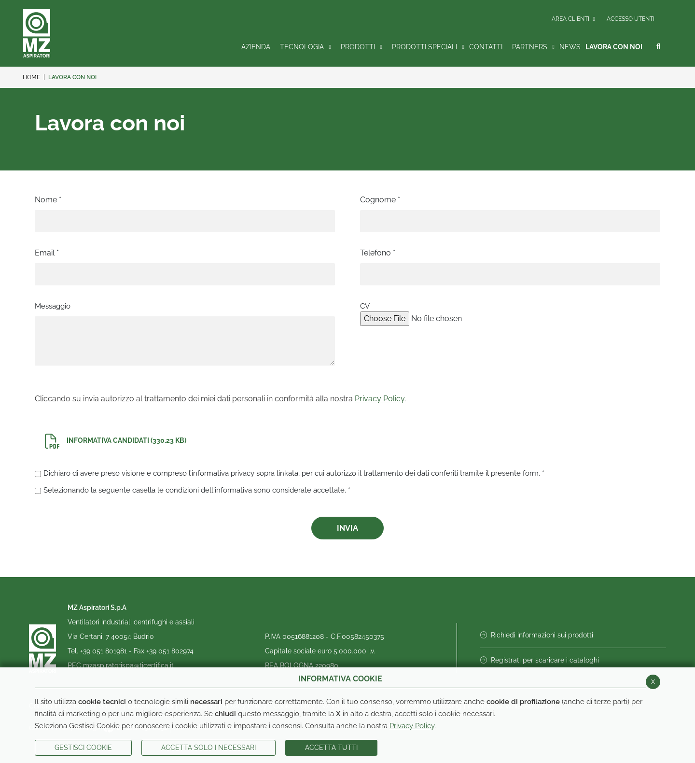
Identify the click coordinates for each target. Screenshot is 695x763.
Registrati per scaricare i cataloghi (539, 660)
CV (365, 306)
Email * (47, 252)
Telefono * (377, 252)
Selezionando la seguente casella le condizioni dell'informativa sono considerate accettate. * (196, 490)
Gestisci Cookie (83, 747)
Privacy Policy (411, 725)
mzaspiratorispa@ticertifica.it (128, 665)
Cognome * (380, 199)
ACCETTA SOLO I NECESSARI (208, 747)
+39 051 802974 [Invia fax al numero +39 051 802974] (170, 651)
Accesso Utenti (630, 18)
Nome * (48, 199)
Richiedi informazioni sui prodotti (536, 635)
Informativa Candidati (115, 441)
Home (31, 77)
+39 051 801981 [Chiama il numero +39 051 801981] (104, 651)
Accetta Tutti (331, 747)
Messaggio (52, 306)
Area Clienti (573, 18)
